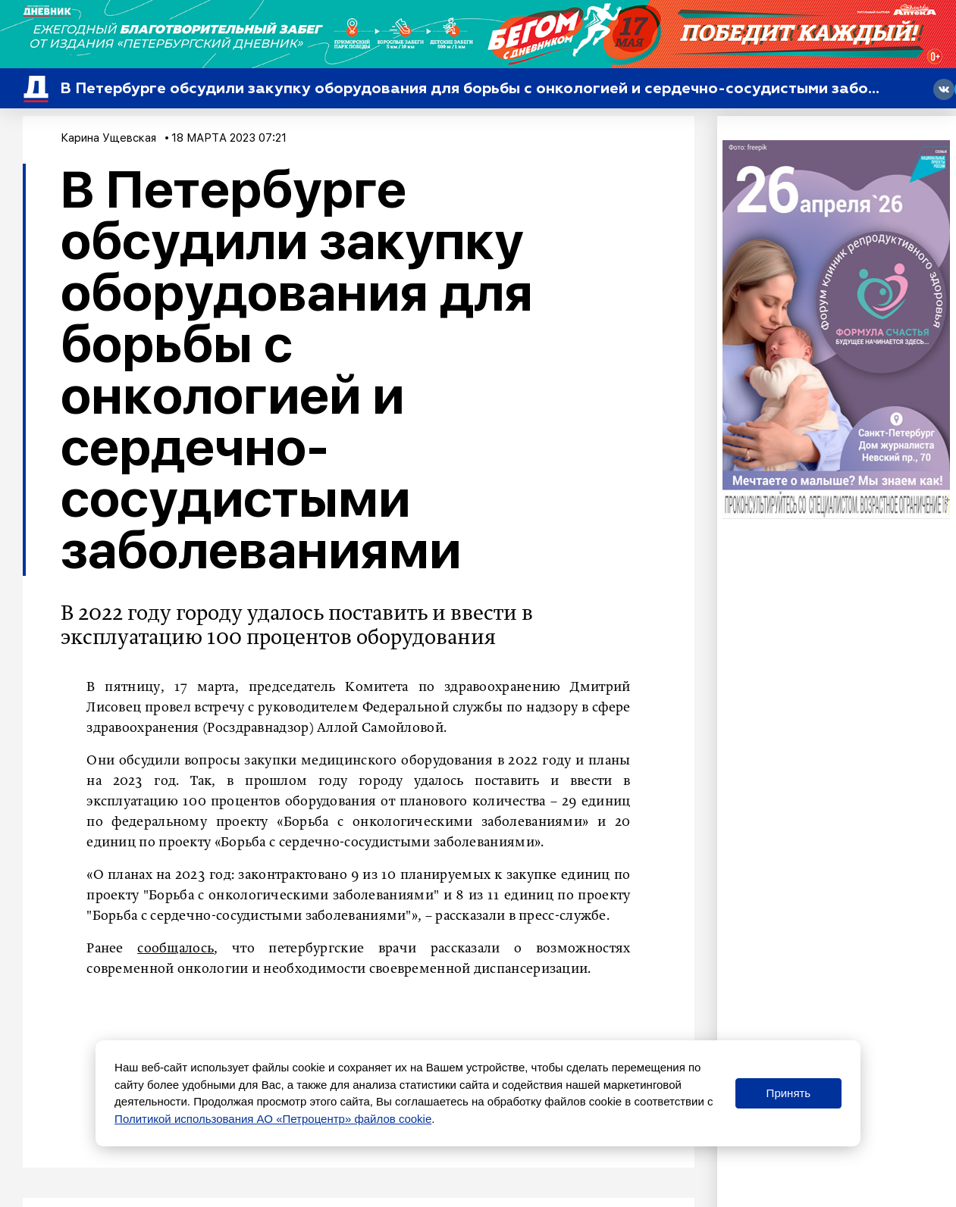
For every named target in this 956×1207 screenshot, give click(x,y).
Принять (788, 1093)
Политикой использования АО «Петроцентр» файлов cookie (272, 1118)
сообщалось (175, 948)
